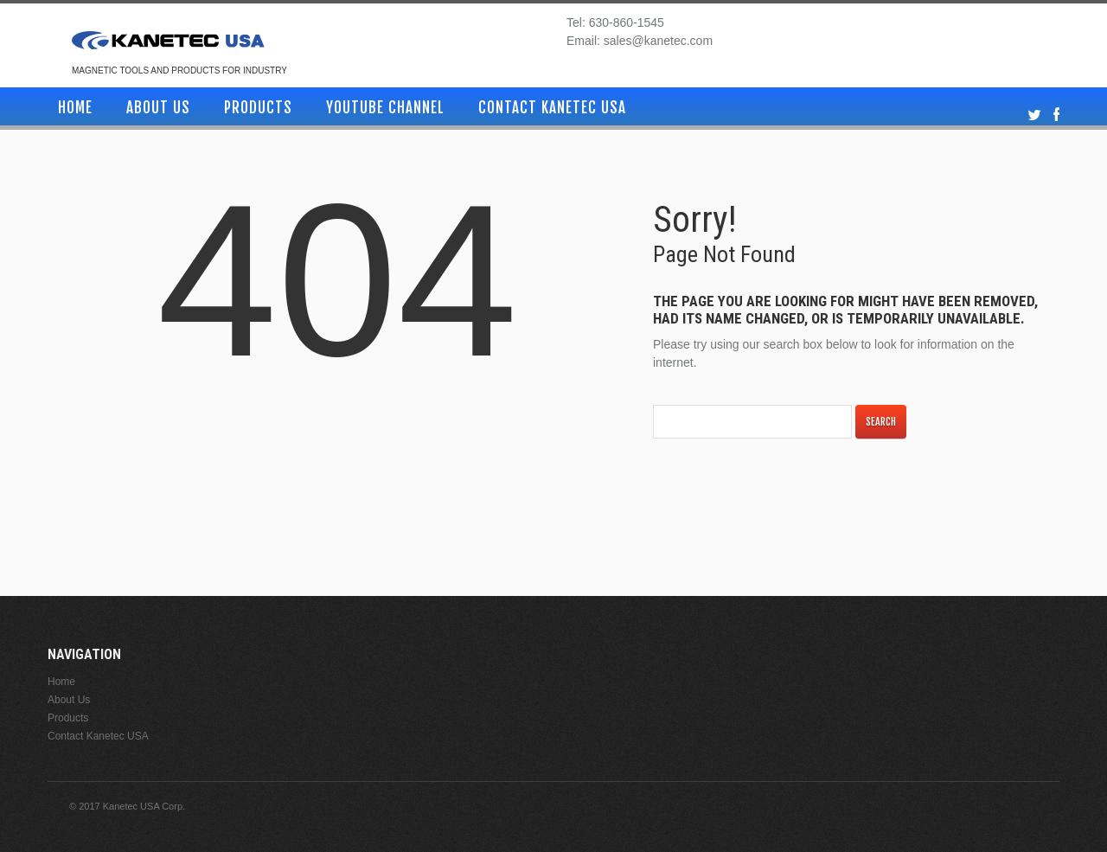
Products (258, 108)
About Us (158, 108)
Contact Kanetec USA (552, 108)
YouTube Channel (385, 108)
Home (75, 108)
